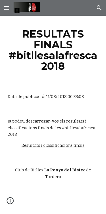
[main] (53, 50)
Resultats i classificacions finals (53, 145)
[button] (7, 8)
